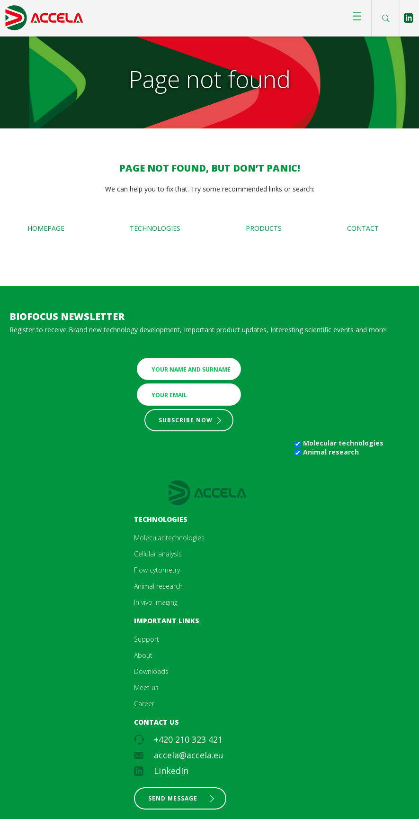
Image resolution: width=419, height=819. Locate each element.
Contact (363, 228)
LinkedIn (171, 770)
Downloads (151, 671)
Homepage (45, 228)
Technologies (155, 228)
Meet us (146, 687)
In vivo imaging (156, 602)
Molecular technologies (343, 442)
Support (146, 639)
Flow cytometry (157, 569)
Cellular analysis (158, 553)
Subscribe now (186, 420)
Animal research (331, 451)
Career (144, 703)
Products (264, 228)
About (143, 655)
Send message (172, 798)
